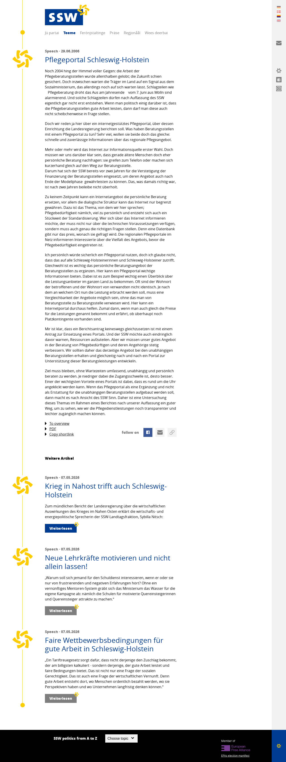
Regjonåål (132, 32)
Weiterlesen (63, 527)
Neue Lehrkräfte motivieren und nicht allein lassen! (107, 562)
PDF (50, 429)
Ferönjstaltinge (92, 32)
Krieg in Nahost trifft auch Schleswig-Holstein (106, 490)
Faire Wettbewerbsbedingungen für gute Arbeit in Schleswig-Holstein (104, 644)
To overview (57, 423)
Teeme (69, 32)
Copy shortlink (59, 434)
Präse (114, 32)
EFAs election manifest (235, 755)
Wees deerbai (156, 32)
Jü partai (52, 32)
